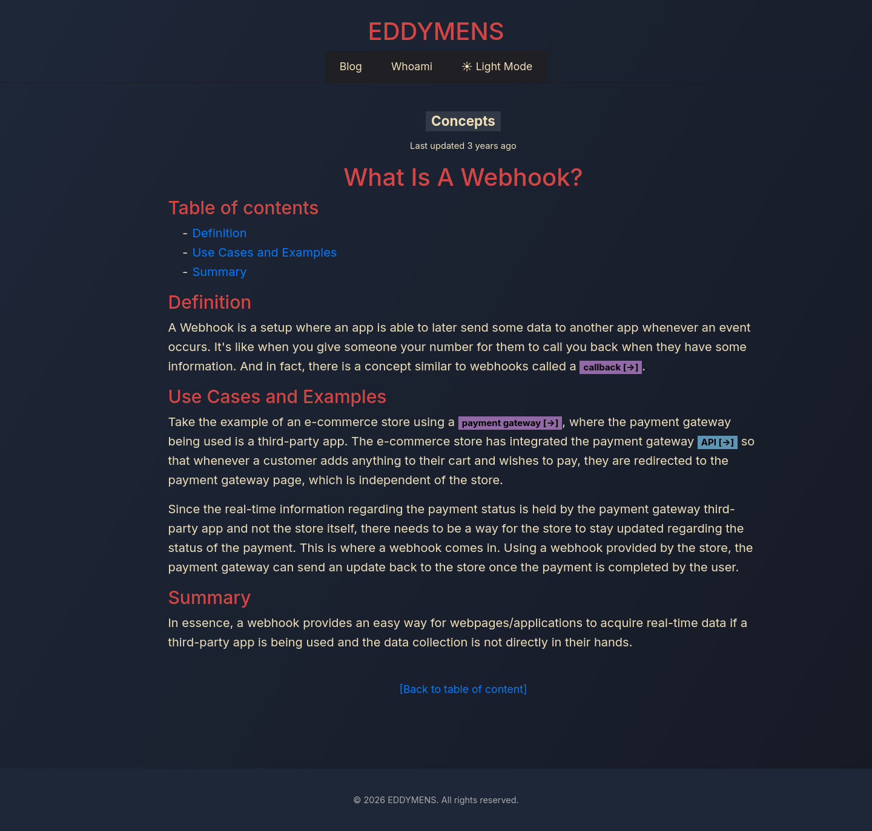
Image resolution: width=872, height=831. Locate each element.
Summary (219, 271)
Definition (219, 233)
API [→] (717, 442)
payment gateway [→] (510, 423)
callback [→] (610, 367)
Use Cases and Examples (264, 252)
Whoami (411, 66)
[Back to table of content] (463, 689)
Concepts (463, 121)
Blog (351, 66)
